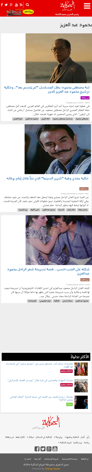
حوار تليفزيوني (45, 301)
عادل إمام (71, 209)
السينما (61, 209)
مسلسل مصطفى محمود (62, 119)
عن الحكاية (85, 459)
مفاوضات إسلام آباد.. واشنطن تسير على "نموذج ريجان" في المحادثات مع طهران (39, 365)
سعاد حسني (67, 301)
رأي (88, 437)
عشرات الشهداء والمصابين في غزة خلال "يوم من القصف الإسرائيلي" (40, 380)
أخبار (83, 437)
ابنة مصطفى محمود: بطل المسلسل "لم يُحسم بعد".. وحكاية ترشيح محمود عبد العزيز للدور (47, 89)
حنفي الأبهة (35, 209)
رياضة (87, 442)
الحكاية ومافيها (72, 437)
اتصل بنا (28, 459)
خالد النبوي (45, 119)
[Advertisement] (46, 329)
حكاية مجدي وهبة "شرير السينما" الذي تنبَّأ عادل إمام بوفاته (47, 178)
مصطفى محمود (82, 119)
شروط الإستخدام (51, 459)
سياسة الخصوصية (70, 459)
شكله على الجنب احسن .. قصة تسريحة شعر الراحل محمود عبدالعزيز (48, 271)
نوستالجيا (77, 442)
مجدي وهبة (82, 209)
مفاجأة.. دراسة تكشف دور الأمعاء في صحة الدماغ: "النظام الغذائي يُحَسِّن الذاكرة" (41, 398)
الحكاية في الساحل (44, 437)
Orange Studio (52, 468)
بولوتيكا (58, 437)
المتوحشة (32, 301)
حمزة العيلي (17, 119)
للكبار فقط (20, 437)
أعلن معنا (37, 459)
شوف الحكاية (65, 442)
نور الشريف (23, 209)
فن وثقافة (9, 437)
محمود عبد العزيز (32, 119)
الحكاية (56, 301)
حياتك (30, 437)
